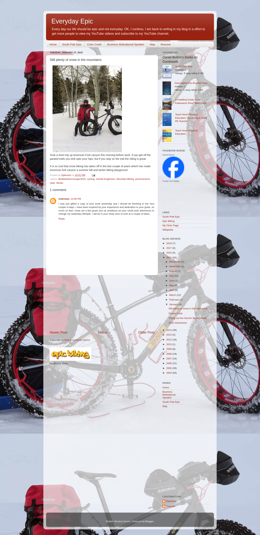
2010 (169, 344)
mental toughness (105, 179)
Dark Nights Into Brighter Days (191, 83)
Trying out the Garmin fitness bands (188, 318)
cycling (90, 179)
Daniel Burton (168, 155)
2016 (169, 252)
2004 (169, 372)
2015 (169, 257)
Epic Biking (168, 221)
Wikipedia (167, 229)
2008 (169, 354)
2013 (169, 334)
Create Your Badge (170, 181)
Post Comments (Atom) (77, 340)
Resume (166, 44)
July (171, 275)
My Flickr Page (170, 225)
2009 (169, 349)
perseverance (142, 179)
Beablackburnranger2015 (72, 179)
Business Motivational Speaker (125, 44)
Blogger (149, 521)
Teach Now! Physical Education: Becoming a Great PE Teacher (191, 118)
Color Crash (94, 44)
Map (152, 44)
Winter (59, 183)
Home (53, 44)
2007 (169, 358)
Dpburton (171, 501)
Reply (61, 218)
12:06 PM (76, 198)
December (175, 261)
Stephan (170, 506)
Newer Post (58, 332)
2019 (169, 243)
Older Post (146, 332)
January (174, 304)
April (172, 290)
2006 (169, 363)
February (174, 299)
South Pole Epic (72, 44)
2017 (169, 248)
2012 (169, 339)
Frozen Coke (176, 313)
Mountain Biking (125, 179)
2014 (169, 330)
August (173, 271)
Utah (52, 183)
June (172, 280)
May (171, 285)
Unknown (64, 198)
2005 (169, 368)
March (173, 295)
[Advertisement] (102, 302)
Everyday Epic (72, 21)
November (175, 266)
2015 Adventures (178, 322)
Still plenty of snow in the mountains (188, 308)
